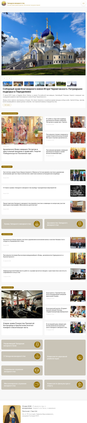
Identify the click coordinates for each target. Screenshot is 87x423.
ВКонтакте (75, 419)
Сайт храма (7, 104)
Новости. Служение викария (10, 127)
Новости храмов (7, 180)
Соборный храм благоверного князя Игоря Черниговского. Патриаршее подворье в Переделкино (42, 90)
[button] (4, 78)
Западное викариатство (16, 3)
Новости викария (7, 248)
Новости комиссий (7, 301)
